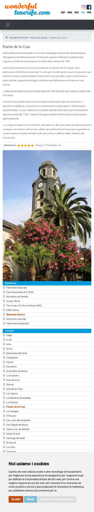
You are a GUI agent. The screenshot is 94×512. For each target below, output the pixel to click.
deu (76, 12)
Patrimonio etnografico (17, 323)
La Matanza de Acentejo (18, 398)
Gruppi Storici (13, 301)
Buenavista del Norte (16, 353)
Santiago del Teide (15, 438)
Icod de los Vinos (14, 389)
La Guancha (12, 375)
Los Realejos (12, 411)
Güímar (10, 384)
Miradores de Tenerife (17, 296)
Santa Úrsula (13, 433)
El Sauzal (11, 442)
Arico (8, 344)
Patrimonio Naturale (16, 287)
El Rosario (11, 415)
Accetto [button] (15, 499)
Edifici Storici (12, 310)
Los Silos (10, 447)
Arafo (9, 339)
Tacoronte (11, 451)
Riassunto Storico (39, 37)
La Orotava (12, 402)
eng (70, 12)
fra (89, 12)
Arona (9, 348)
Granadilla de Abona (17, 371)
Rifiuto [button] (30, 499)
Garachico (11, 366)
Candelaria (12, 357)
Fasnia (9, 362)
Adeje (9, 335)
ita (83, 12)
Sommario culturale (16, 319)
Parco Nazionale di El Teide (19, 292)
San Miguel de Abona (17, 424)
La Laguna (12, 393)
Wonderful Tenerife (18, 37)
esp (63, 12)
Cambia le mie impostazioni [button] (57, 499)
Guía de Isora (13, 380)
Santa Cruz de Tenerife (17, 429)
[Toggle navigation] (8, 24)
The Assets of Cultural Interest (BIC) (24, 305)
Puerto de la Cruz (15, 407)
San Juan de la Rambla (18, 420)
